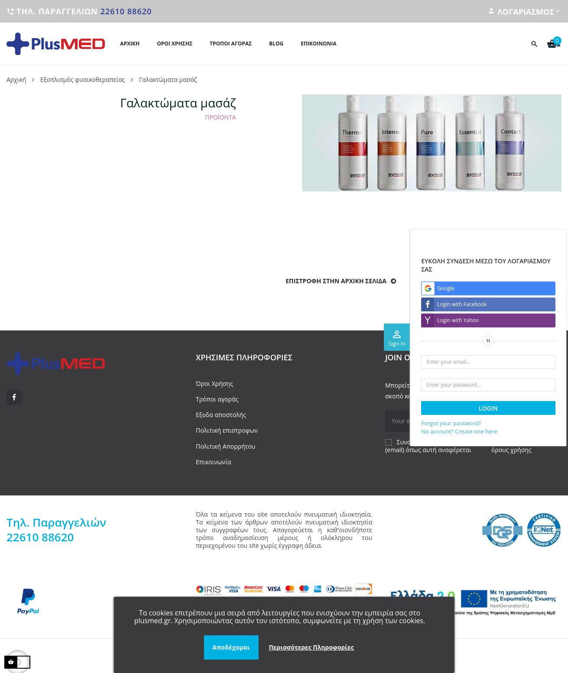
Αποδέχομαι (231, 647)
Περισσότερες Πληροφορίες (311, 647)
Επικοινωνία (213, 462)
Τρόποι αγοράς (217, 399)
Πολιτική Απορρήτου (225, 446)
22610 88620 (126, 11)
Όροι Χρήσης (214, 383)
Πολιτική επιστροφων (227, 430)
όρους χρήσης (511, 450)
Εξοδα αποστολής (221, 415)
